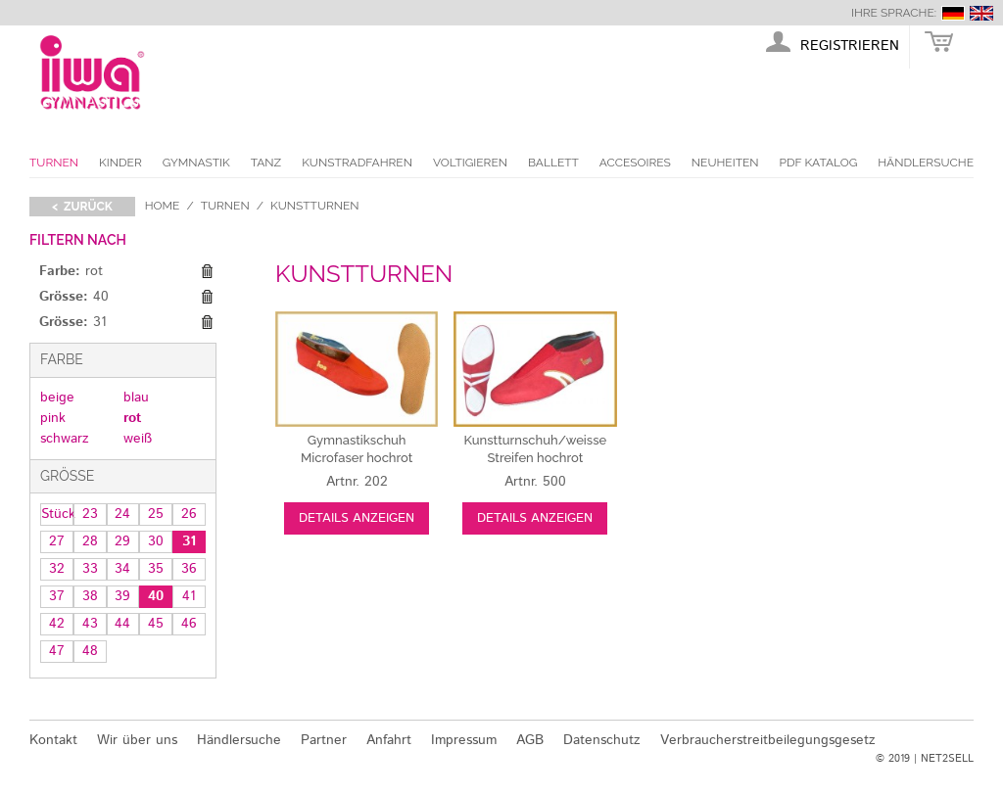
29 (122, 541)
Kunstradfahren (357, 162)
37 (57, 596)
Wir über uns (137, 740)
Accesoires (635, 162)
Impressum (464, 740)
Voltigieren (470, 162)
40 (156, 596)
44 (122, 623)
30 (156, 541)
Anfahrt (388, 740)
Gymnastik (196, 162)
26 (189, 514)
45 (156, 623)
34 (122, 569)
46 (189, 623)
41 (189, 596)
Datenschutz (602, 740)
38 (90, 596)
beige (57, 397)
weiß (137, 438)
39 (122, 596)
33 (90, 569)
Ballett (553, 162)
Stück (57, 514)
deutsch (953, 13)
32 (57, 569)
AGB (530, 740)
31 (189, 541)
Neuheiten (725, 162)
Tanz (266, 162)
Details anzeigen (356, 518)
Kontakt (53, 740)
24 (122, 514)
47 (57, 651)
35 (156, 569)
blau (136, 397)
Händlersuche (926, 162)
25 (156, 514)
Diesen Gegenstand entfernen (206, 272)
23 (90, 514)
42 (57, 623)
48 (90, 651)
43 (90, 623)
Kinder (120, 162)
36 (189, 569)
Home (162, 205)
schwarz (64, 438)
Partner (324, 740)
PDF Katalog (819, 162)
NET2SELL (947, 759)
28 (90, 541)
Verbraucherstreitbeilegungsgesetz (768, 740)
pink (53, 418)
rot (132, 418)
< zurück (82, 206)
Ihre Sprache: (893, 13)
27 (57, 541)
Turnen (53, 162)
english (981, 13)
